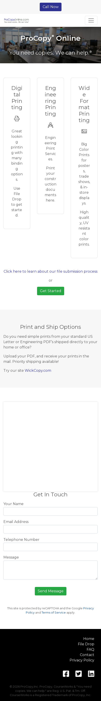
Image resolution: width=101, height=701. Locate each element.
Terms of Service (54, 612)
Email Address (16, 522)
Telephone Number (21, 539)
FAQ (90, 649)
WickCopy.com (38, 370)
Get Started (50, 291)
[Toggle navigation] (91, 20)
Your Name (13, 504)
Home (88, 639)
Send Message (51, 591)
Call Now (51, 7)
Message (11, 557)
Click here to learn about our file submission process (50, 271)
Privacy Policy (82, 660)
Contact (87, 655)
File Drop (86, 644)
